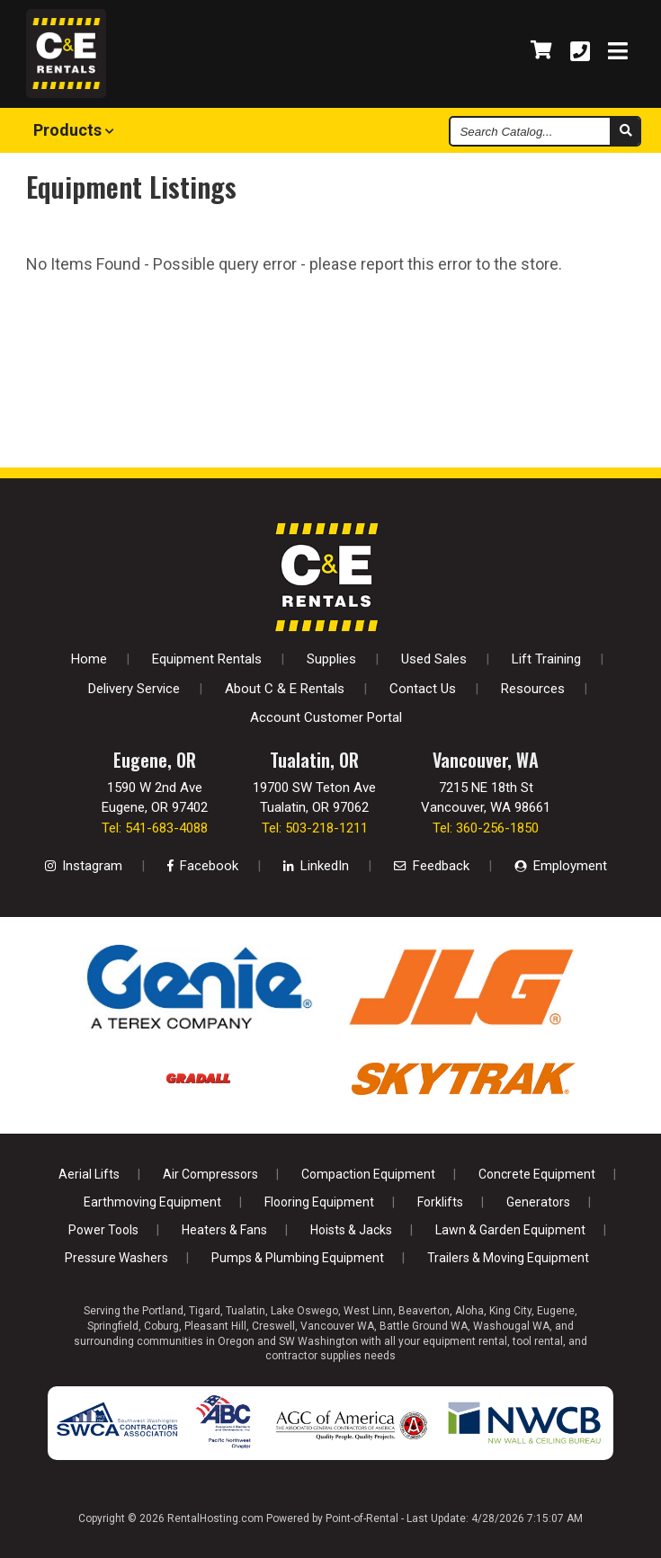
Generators (538, 1202)
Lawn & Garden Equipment (510, 1230)
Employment (560, 866)
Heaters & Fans (224, 1230)
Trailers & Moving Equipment (508, 1258)
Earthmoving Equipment (152, 1202)
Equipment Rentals (207, 659)
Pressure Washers (116, 1258)
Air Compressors (210, 1174)
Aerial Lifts (89, 1174)
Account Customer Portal (326, 717)
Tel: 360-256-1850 (486, 828)
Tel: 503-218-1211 (315, 828)
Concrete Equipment (536, 1174)
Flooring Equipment (319, 1202)
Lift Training (546, 659)
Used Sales (434, 659)
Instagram (83, 866)
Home (89, 659)
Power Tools (103, 1230)
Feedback (431, 866)
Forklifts (440, 1202)
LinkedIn (316, 866)
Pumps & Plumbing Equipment (297, 1258)
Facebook (202, 866)
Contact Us (422, 689)
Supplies (331, 659)
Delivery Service (134, 689)
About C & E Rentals (284, 689)
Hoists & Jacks (351, 1230)
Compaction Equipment (368, 1174)
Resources (533, 689)
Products (73, 129)
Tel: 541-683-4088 (155, 828)
